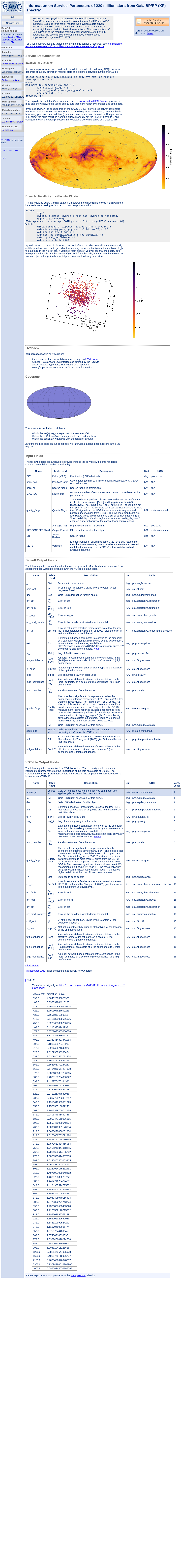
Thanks (15, 150)
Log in (4, 158)
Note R (97, 662)
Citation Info (32, 979)
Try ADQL (6, 140)
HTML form (91, 372)
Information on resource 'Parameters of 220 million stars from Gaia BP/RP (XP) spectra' (74, 45)
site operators (78, 1289)
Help (12, 17)
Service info (12, 23)
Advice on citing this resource (16, 63)
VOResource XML (35, 984)
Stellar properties (10, 80)
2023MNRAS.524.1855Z (14, 121)
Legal (10, 150)
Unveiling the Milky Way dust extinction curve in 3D (12, 39)
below (150, 33)
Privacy (4, 150)
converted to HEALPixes (92, 106)
